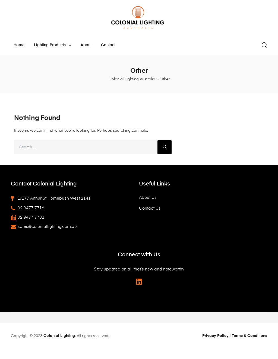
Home (19, 45)
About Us (148, 198)
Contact (108, 45)
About (86, 45)
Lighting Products (52, 45)
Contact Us (150, 208)
